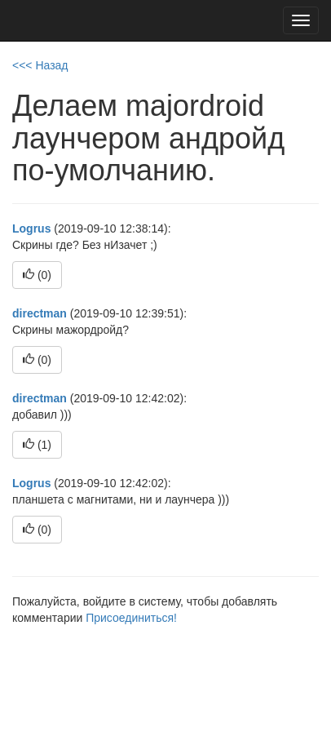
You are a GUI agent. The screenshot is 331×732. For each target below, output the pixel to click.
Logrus (31, 228)
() (37, 275)
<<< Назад (40, 65)
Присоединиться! (131, 617)
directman (39, 313)
